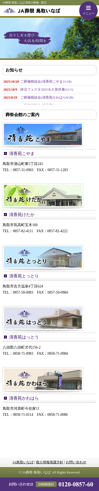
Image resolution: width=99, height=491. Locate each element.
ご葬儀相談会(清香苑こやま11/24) (45, 81)
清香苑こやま (22, 153)
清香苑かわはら (24, 398)
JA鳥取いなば (23, 462)
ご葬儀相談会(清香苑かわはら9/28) (46, 97)
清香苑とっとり (24, 276)
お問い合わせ (76, 462)
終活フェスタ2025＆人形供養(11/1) (46, 89)
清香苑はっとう (24, 337)
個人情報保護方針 (49, 462)
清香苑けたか (22, 214)
